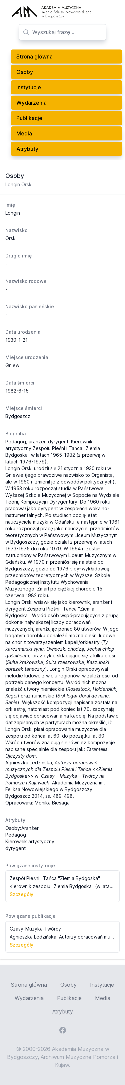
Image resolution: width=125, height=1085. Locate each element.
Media (24, 133)
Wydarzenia (31, 102)
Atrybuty (27, 148)
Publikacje (29, 118)
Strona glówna (34, 56)
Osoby (24, 72)
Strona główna (29, 984)
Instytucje (28, 87)
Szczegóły (21, 894)
